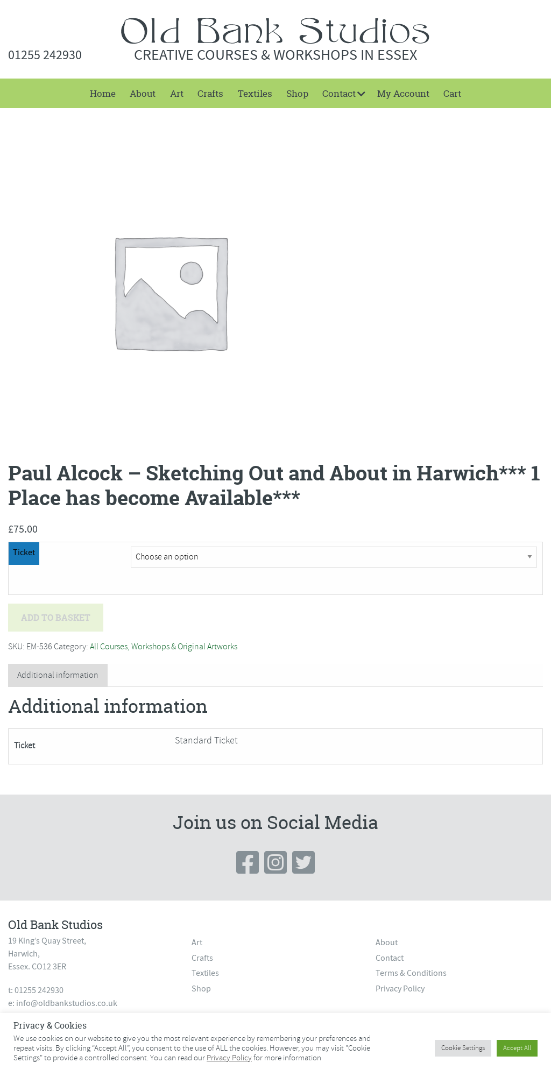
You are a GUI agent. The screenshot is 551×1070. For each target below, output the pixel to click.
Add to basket (55, 617)
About (143, 93)
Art (176, 93)
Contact (339, 93)
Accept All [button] (517, 1048)
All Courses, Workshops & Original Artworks (163, 646)
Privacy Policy (400, 988)
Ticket (24, 552)
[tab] (58, 675)
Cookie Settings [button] (463, 1048)
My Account (403, 93)
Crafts (210, 93)
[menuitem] (103, 93)
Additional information (57, 675)
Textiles (255, 93)
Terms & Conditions (411, 973)
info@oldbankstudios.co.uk (66, 1003)
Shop (297, 93)
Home (103, 93)
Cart (452, 93)
